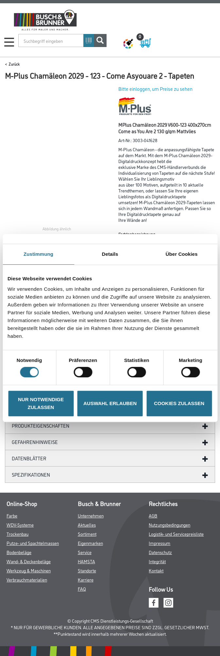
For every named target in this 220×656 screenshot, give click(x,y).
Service (85, 552)
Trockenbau (17, 534)
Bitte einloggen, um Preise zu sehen (155, 88)
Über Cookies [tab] (182, 254)
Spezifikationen (31, 474)
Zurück (14, 64)
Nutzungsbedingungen (169, 524)
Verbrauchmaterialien (27, 579)
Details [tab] (110, 254)
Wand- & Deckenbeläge (29, 561)
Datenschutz (160, 552)
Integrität (157, 561)
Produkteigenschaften (40, 425)
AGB (153, 515)
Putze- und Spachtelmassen (33, 543)
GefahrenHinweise (35, 441)
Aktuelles (87, 524)
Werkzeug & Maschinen (29, 570)
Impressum (159, 543)
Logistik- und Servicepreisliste (176, 534)
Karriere (85, 579)
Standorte (87, 570)
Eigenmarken (90, 543)
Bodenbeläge (19, 552)
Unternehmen (91, 515)
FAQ (82, 588)
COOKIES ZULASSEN (179, 403)
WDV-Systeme (20, 524)
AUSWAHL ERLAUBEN (110, 403)
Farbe (12, 515)
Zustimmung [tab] (38, 254)
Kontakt (156, 570)
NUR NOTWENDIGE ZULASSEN (41, 403)
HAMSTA (86, 561)
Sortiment (87, 534)
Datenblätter (29, 458)
